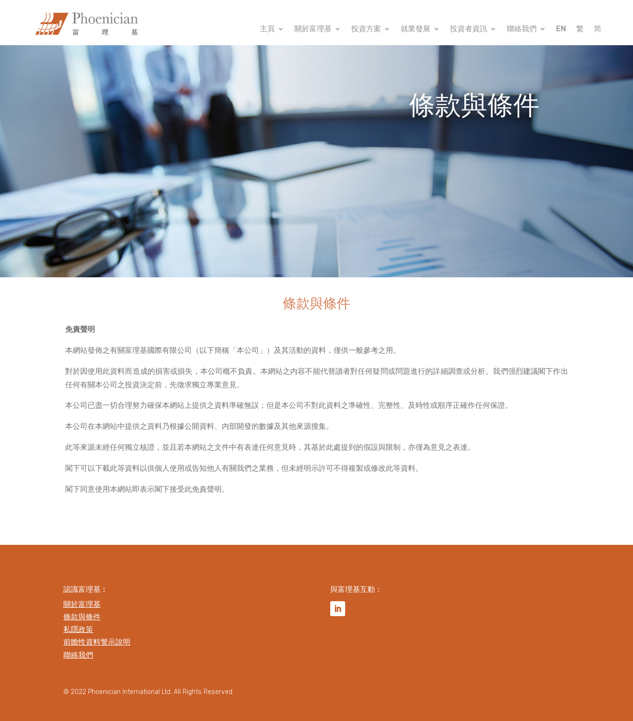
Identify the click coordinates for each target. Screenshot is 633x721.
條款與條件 (82, 616)
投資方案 (366, 29)
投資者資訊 (468, 29)
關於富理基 (313, 29)
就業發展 (415, 29)
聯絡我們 (522, 29)
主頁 (267, 29)
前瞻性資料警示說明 (96, 642)
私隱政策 (78, 629)
